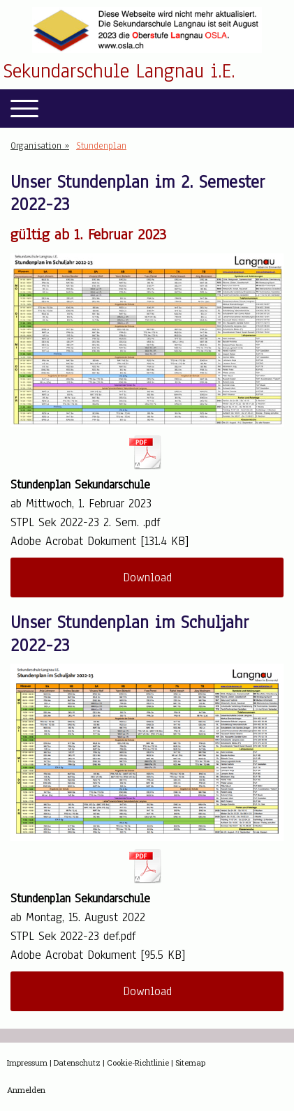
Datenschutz (77, 1062)
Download (147, 577)
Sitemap (190, 1062)
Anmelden (26, 1089)
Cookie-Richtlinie (138, 1062)
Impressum (27, 1062)
